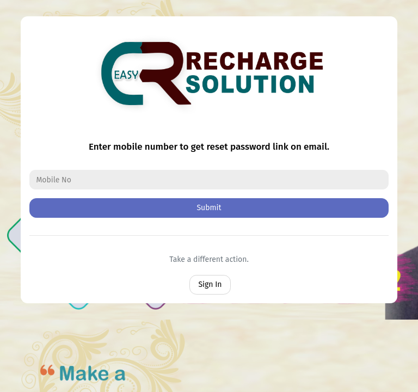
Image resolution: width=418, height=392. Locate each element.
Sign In (210, 284)
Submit (208, 207)
